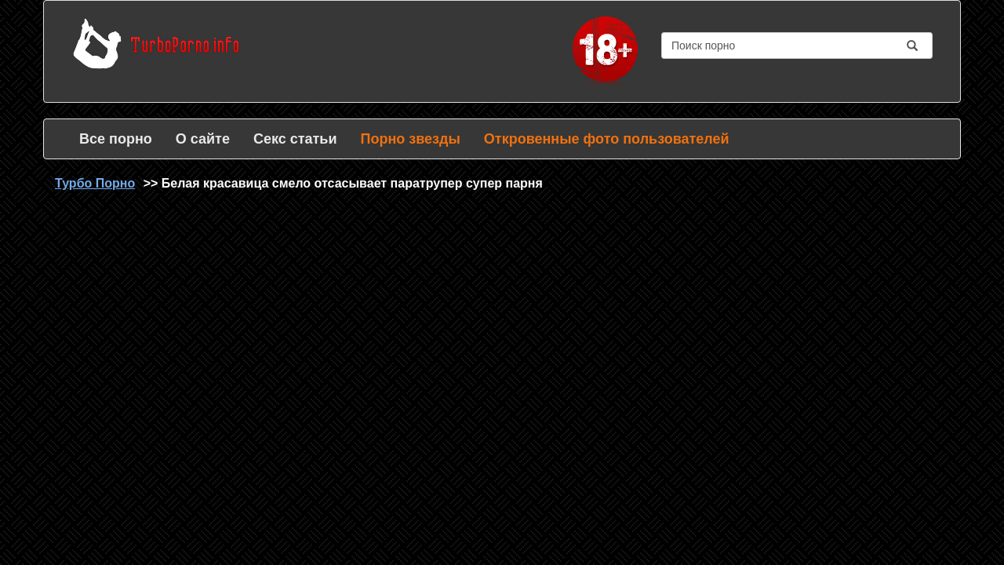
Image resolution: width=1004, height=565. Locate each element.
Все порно (115, 139)
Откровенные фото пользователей (606, 139)
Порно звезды (410, 139)
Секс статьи (295, 139)
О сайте (203, 139)
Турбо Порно (95, 183)
